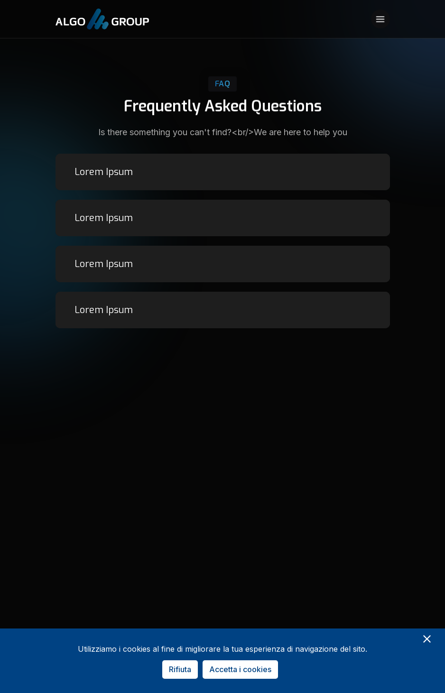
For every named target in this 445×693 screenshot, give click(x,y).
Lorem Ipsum (103, 172)
